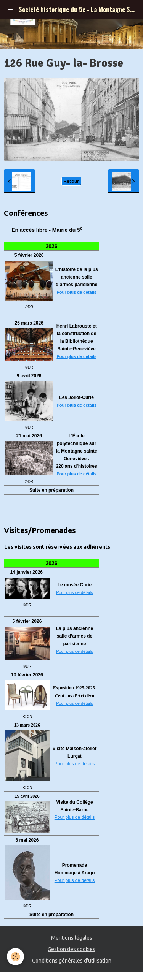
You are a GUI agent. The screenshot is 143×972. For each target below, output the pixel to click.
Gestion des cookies (71, 949)
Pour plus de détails (76, 292)
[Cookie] (15, 956)
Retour (71, 181)
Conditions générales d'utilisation (71, 961)
